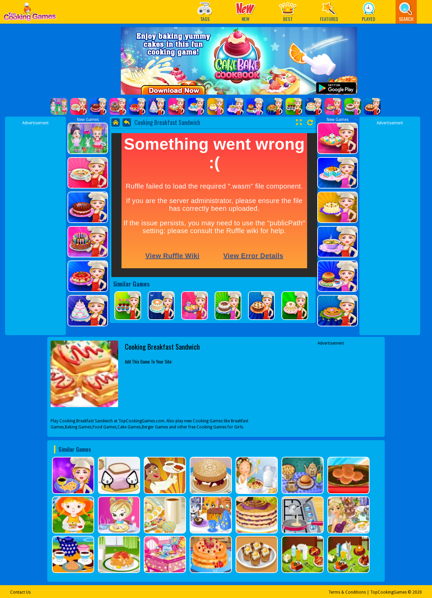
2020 (417, 592)
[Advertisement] (35, 227)
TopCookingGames (388, 592)
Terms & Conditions (347, 592)
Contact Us (20, 592)
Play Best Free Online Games (29, 13)
